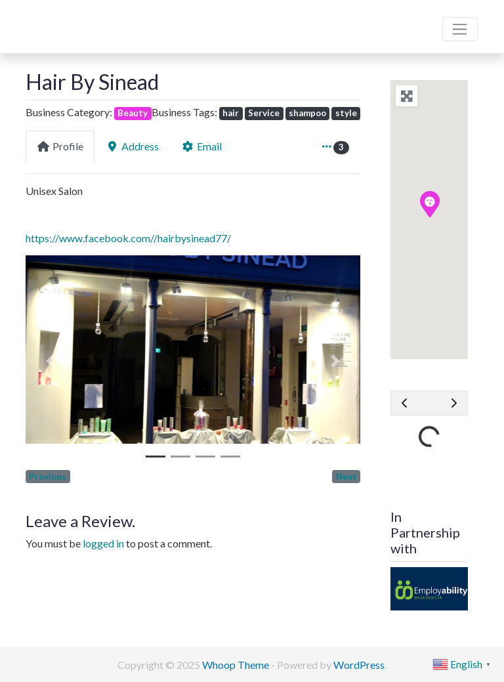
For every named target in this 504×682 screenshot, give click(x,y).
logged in (103, 543)
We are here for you (70, 41)
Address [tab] (132, 146)
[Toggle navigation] (460, 29)
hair (230, 113)
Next (346, 476)
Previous (47, 476)
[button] (51, 361)
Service (264, 113)
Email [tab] (201, 146)
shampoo (307, 113)
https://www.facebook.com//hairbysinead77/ (128, 238)
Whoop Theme (236, 664)
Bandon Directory (79, 20)
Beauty (132, 113)
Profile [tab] (60, 146)
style (346, 113)
